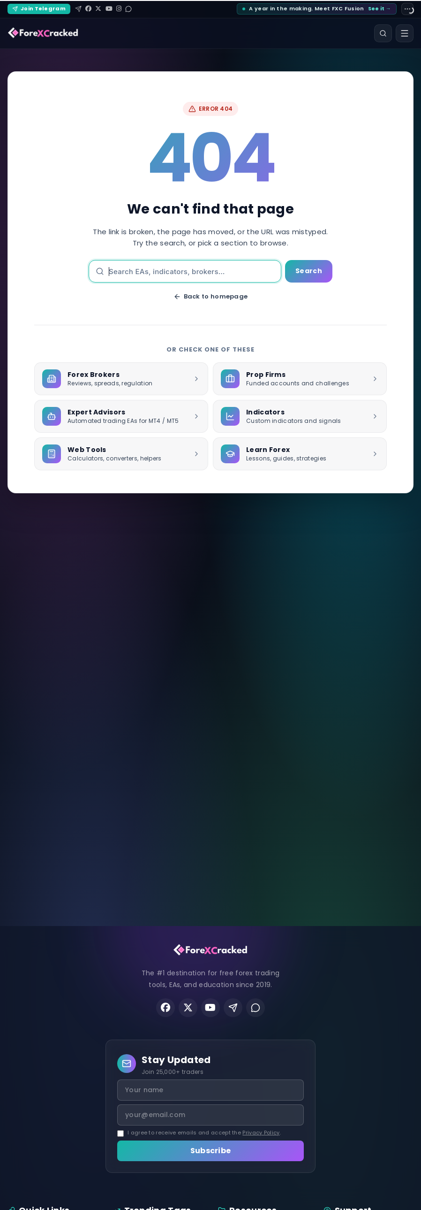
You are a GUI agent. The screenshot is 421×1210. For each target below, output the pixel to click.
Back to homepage (210, 296)
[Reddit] (128, 9)
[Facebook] (88, 9)
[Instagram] (118, 9)
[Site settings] (407, 9)
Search (308, 271)
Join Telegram (39, 8)
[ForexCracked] (43, 33)
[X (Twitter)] (98, 9)
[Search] (383, 33)
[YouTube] (109, 9)
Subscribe (210, 1150)
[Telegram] (78, 9)
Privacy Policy (260, 1132)
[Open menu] (404, 33)
